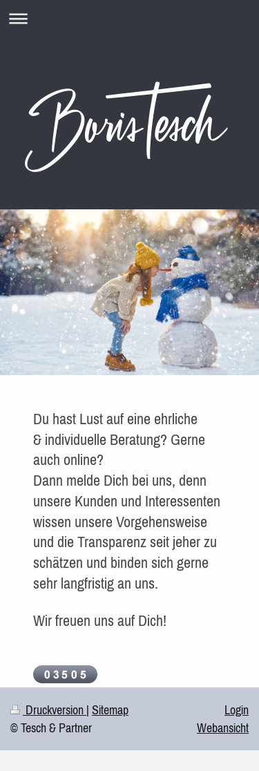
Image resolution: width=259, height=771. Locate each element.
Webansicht (223, 728)
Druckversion (48, 710)
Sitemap (110, 710)
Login (236, 710)
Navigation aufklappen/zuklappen (129, 18)
